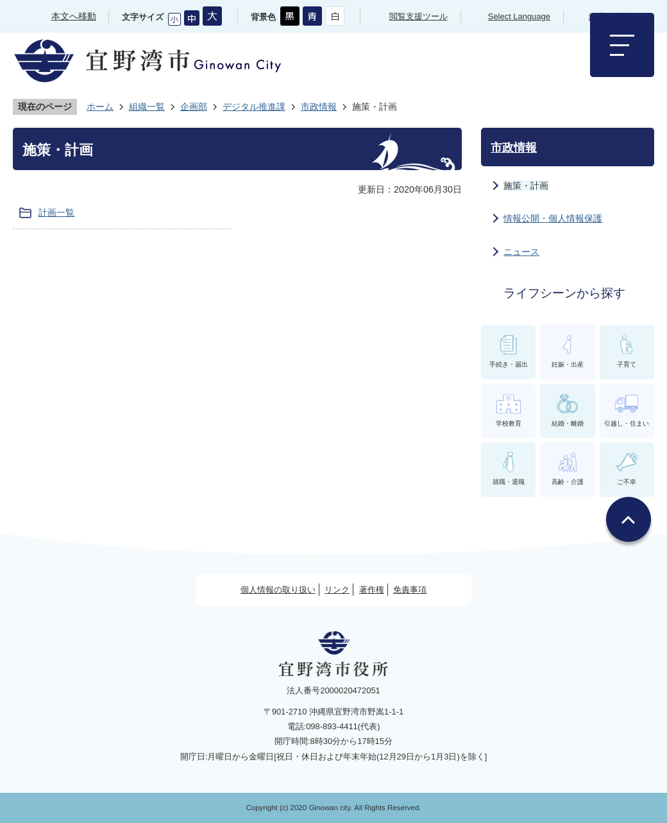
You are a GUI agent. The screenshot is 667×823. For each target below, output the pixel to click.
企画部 (193, 106)
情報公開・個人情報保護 (552, 218)
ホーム (100, 106)
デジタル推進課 (254, 106)
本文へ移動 (73, 16)
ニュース (521, 252)
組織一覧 (147, 106)
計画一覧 (56, 212)
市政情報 (319, 106)
